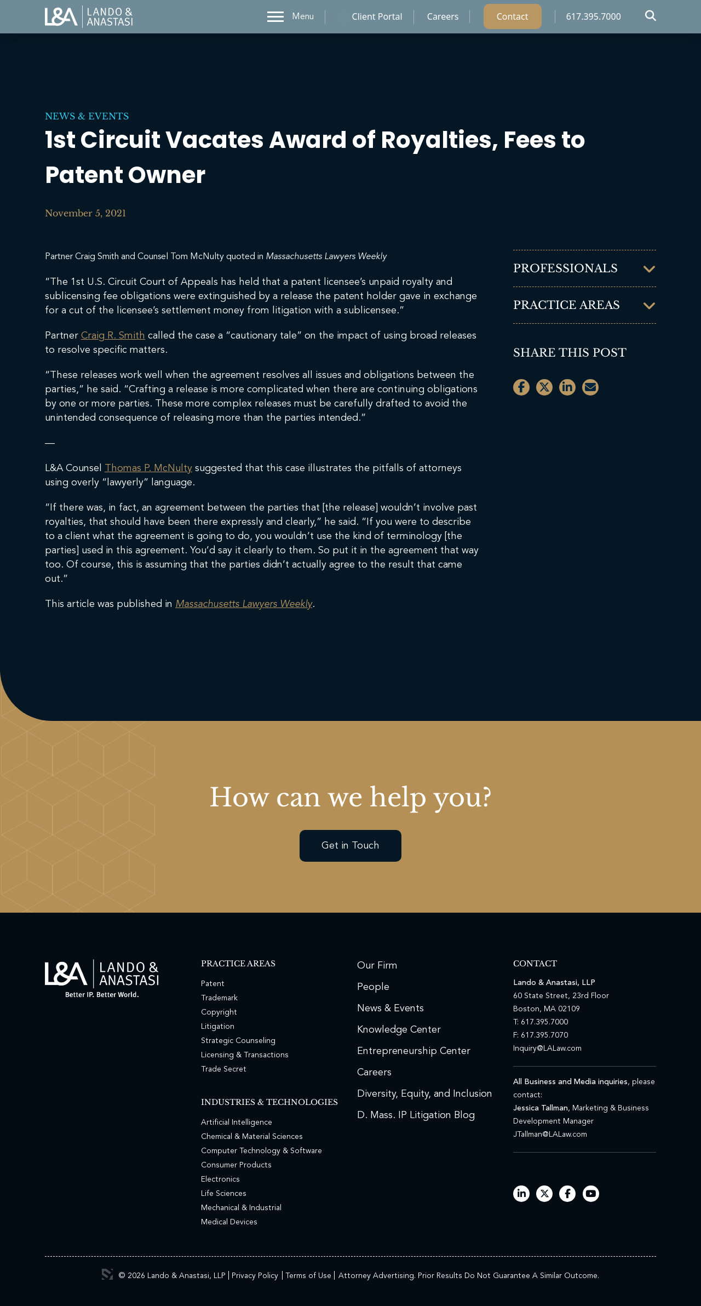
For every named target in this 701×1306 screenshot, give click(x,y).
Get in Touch (350, 846)
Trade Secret (223, 1069)
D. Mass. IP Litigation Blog (416, 1115)
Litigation (217, 1026)
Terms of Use (308, 1276)
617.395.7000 (593, 19)
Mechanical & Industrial (241, 1208)
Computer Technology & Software (261, 1151)
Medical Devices (229, 1222)
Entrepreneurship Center (413, 1051)
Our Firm (377, 966)
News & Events (87, 116)
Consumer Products (236, 1165)
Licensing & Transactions (245, 1055)
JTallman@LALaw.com (550, 1134)
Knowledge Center (399, 1030)
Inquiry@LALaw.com (547, 1048)
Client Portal (377, 19)
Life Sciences (223, 1194)
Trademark (219, 998)
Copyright (219, 1012)
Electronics (220, 1179)
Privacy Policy (255, 1276)
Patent (213, 984)
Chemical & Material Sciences (252, 1137)
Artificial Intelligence (236, 1122)
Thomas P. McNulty (148, 468)
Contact (512, 19)
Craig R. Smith (113, 336)
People (373, 987)
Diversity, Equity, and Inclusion (424, 1094)
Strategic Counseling (238, 1041)
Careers (443, 19)
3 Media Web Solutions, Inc (107, 1274)
